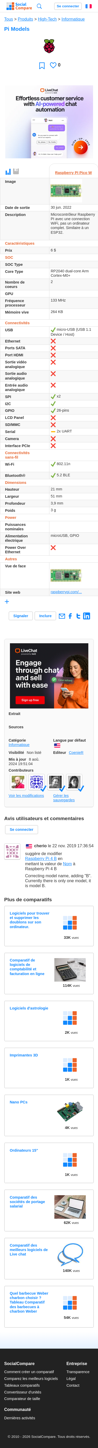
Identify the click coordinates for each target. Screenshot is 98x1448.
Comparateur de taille (22, 1399)
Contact (72, 1385)
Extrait (14, 714)
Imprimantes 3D (24, 1055)
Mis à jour (17, 759)
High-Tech (47, 19)
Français (88, 6)
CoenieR (76, 752)
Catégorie (17, 740)
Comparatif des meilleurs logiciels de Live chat (29, 1250)
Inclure (45, 616)
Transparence (77, 1372)
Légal (71, 1379)
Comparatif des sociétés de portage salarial (27, 1202)
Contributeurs (21, 770)
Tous (8, 19)
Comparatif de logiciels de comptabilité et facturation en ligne (27, 967)
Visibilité (16, 752)
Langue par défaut (69, 740)
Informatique (73, 19)
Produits (25, 19)
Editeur (59, 752)
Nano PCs (18, 1102)
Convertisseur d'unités (22, 1392)
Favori (41, 65)
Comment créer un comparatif (29, 1372)
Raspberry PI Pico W (73, 173)
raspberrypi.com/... (66, 592)
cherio (40, 846)
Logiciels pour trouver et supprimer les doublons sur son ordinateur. (29, 920)
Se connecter (68, 6)
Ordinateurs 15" (24, 1150)
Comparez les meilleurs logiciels (31, 1379)
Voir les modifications (26, 796)
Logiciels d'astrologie (29, 1008)
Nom (67, 864)
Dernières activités (19, 1418)
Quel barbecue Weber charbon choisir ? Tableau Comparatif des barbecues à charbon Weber (29, 1302)
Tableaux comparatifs (22, 1385)
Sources (16, 727)
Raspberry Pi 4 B (41, 858)
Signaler (20, 616)
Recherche (39, 6)
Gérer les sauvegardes (64, 798)
